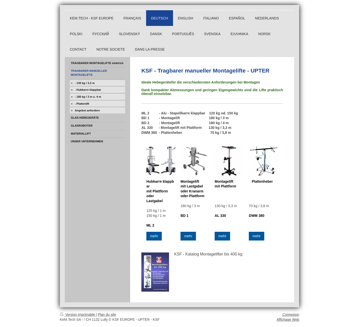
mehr (154, 236)
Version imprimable (78, 315)
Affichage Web (287, 320)
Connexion (290, 315)
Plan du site (107, 315)
